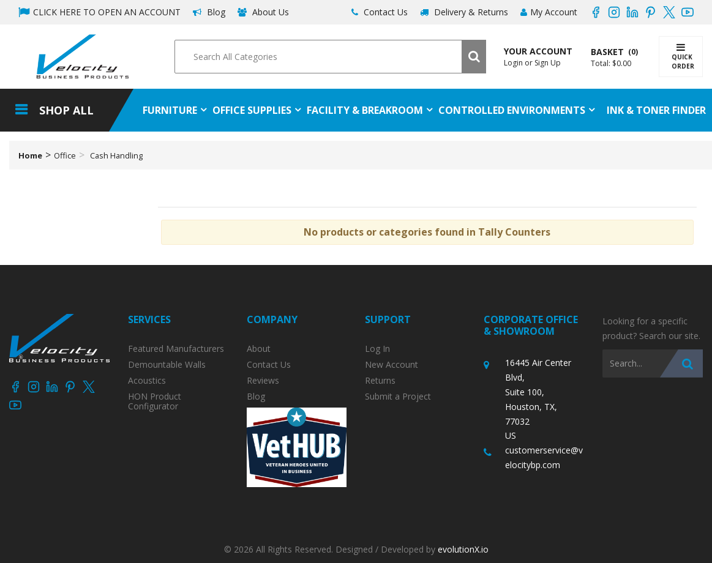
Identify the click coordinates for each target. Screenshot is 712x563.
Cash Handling (116, 155)
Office (65, 155)
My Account (548, 12)
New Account (391, 365)
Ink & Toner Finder (656, 110)
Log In (377, 349)
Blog (209, 12)
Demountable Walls (167, 365)
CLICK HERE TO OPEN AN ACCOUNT (99, 12)
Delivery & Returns (464, 12)
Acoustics (147, 381)
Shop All (66, 110)
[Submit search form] (474, 56)
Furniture (170, 110)
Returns (380, 381)
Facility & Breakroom (365, 110)
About (259, 349)
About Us (263, 12)
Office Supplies (251, 110)
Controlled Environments (511, 110)
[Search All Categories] (329, 56)
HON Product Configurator (154, 401)
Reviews (263, 381)
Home (30, 155)
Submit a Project (398, 396)
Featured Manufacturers (176, 349)
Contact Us (379, 12)
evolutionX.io (463, 549)
